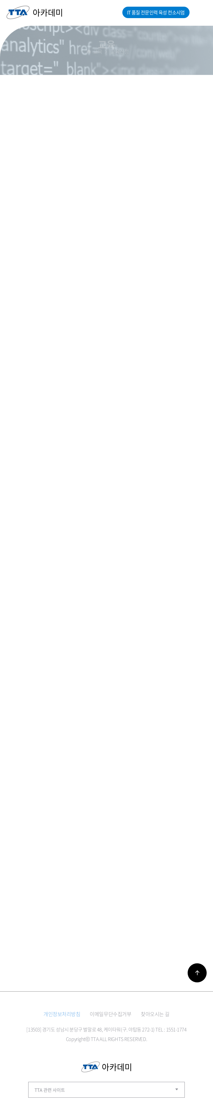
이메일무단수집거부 (110, 1014)
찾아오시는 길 (155, 1014)
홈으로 (88, 51)
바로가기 (197, 972)
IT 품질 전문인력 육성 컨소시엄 (156, 12)
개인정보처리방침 (61, 1014)
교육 (97, 51)
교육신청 (120, 51)
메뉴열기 (200, 12)
